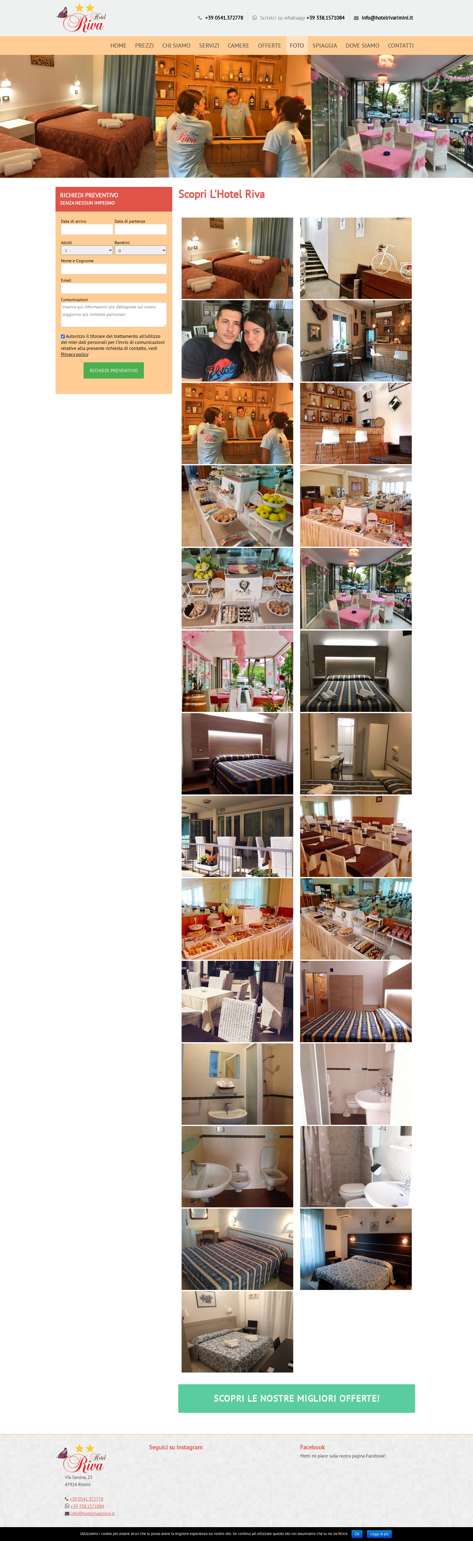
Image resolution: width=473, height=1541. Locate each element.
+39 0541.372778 (224, 17)
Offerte (269, 45)
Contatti (401, 45)
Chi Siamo (176, 45)
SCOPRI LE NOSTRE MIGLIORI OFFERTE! (297, 1398)
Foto (297, 45)
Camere (238, 45)
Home (118, 45)
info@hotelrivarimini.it (387, 17)
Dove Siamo (362, 45)
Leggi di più (379, 1534)
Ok (357, 1534)
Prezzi (144, 45)
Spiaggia (325, 45)
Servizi (209, 45)
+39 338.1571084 (325, 17)
